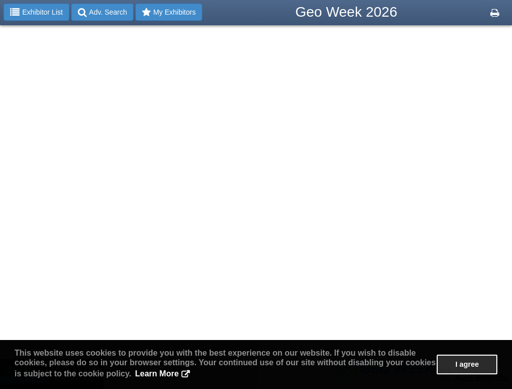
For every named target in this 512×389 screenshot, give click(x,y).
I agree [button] (467, 364)
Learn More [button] (156, 373)
